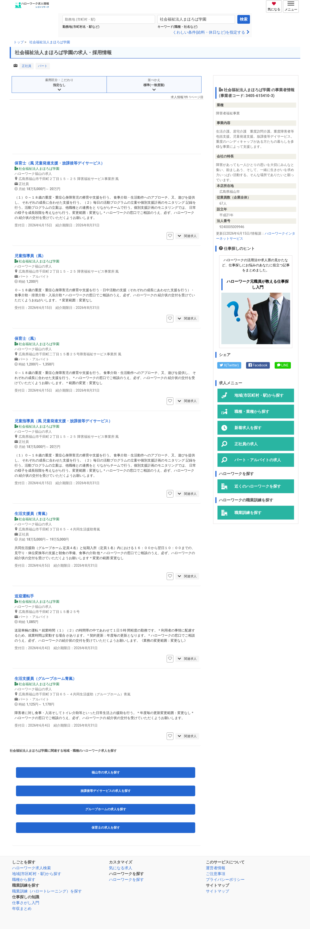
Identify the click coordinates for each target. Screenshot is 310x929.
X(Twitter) (229, 365)
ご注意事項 (215, 873)
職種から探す (23, 879)
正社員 (26, 66)
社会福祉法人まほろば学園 (49, 42)
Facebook (257, 365)
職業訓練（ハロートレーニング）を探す (47, 891)
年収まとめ (21, 908)
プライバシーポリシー (225, 879)
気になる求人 (120, 868)
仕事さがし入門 (25, 902)
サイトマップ (217, 891)
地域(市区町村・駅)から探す (36, 873)
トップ (19, 42)
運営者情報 (215, 868)
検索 (244, 19)
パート (42, 66)
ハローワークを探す (126, 879)
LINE (282, 365)
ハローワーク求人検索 (31, 868)
